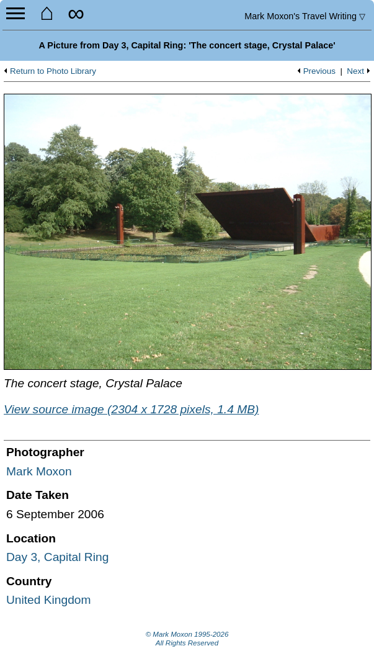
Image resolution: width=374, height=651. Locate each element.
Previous (319, 71)
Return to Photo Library (53, 71)
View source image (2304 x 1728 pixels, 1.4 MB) (131, 409)
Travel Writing (304, 16)
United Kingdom (48, 599)
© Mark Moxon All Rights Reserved (187, 639)
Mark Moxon (39, 471)
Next (355, 71)
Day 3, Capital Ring (57, 556)
